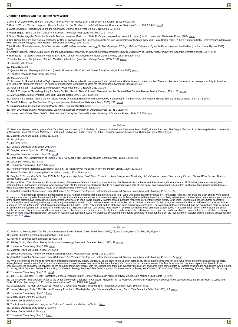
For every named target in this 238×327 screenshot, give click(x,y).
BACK (131, 22)
